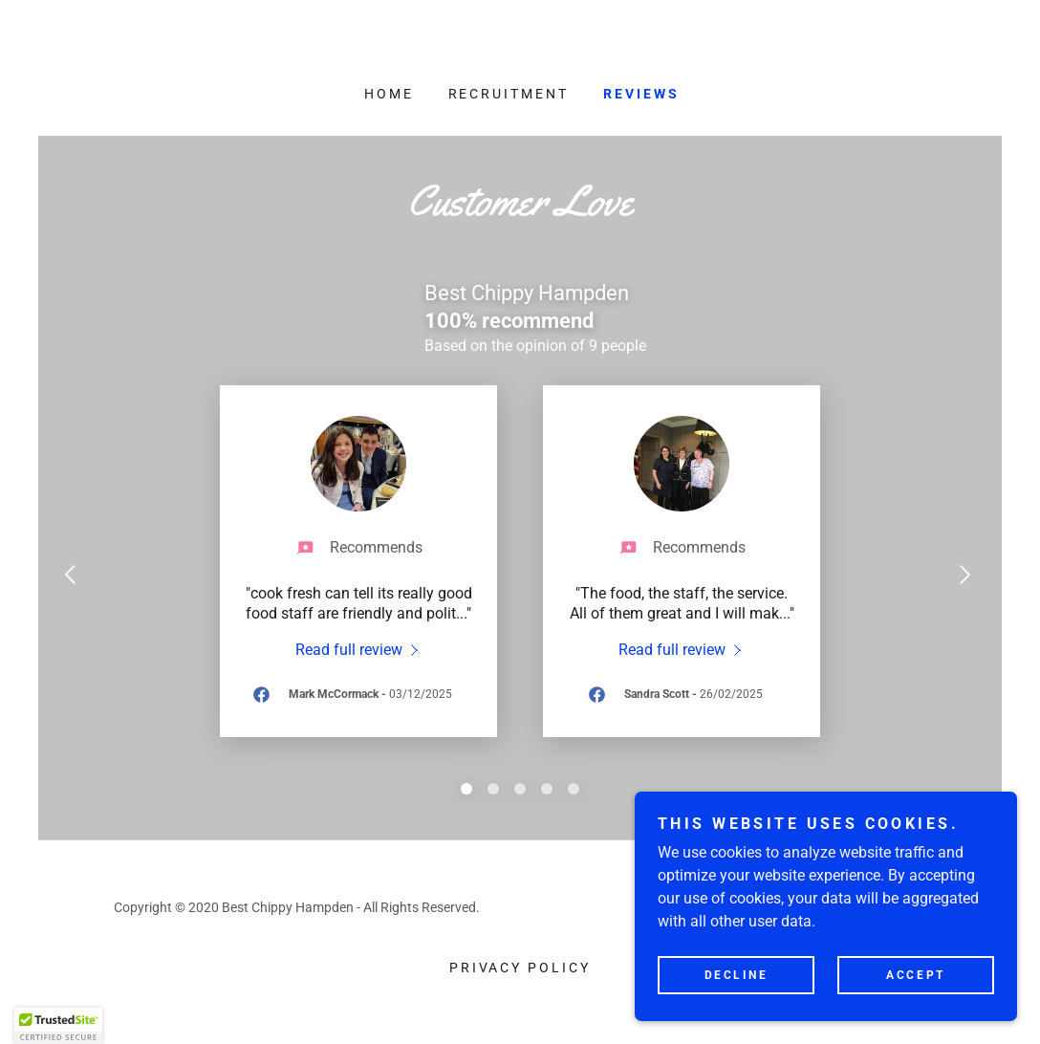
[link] (358, 649)
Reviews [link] (641, 93)
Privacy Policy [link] (520, 967)
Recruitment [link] (509, 93)
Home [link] (389, 93)
